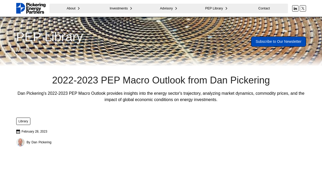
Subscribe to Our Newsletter (278, 41)
